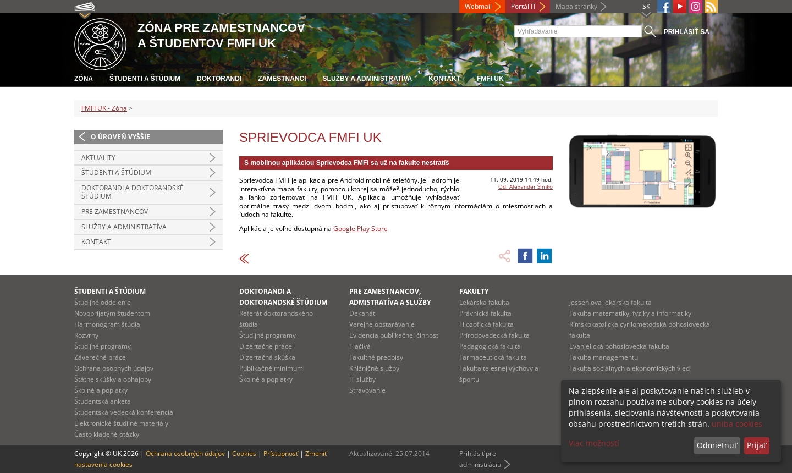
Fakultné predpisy (376, 357)
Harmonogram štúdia (107, 324)
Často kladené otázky (106, 434)
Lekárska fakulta (484, 302)
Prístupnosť (280, 453)
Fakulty (473, 291)
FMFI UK (490, 78)
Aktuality (98, 157)
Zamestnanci (282, 78)
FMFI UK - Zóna (104, 108)
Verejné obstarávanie (382, 324)
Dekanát (362, 313)
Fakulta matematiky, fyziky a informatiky (630, 313)
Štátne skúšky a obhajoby (112, 379)
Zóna (83, 78)
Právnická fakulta (485, 313)
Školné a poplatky (101, 390)
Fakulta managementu (603, 357)
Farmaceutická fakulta (493, 357)
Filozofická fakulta (486, 324)
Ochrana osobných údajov (113, 368)
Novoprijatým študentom (112, 313)
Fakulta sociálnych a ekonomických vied (629, 368)
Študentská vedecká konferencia (123, 412)
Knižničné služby (374, 368)
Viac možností (594, 443)
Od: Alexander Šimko (525, 186)
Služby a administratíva (368, 78)
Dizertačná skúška (267, 357)
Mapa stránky (576, 6)
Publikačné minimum (271, 368)
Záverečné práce (100, 357)
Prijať (756, 445)
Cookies (244, 453)
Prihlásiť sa (687, 32)
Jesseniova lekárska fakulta (610, 302)
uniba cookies (737, 424)
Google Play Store (360, 228)
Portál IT (523, 6)
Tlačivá (360, 346)
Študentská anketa (102, 401)
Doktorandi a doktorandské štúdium (132, 192)
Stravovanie (367, 390)
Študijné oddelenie (102, 302)
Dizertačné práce (265, 346)
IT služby (362, 379)
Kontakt (444, 78)
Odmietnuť (717, 445)
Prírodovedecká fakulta (494, 335)
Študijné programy (102, 346)
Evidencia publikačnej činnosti (394, 335)
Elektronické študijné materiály (121, 423)
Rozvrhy (86, 335)
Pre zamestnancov (114, 211)
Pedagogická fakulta (490, 346)
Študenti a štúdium (144, 78)
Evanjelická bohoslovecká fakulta (619, 346)
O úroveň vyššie (120, 136)
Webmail (478, 6)
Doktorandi (219, 78)
